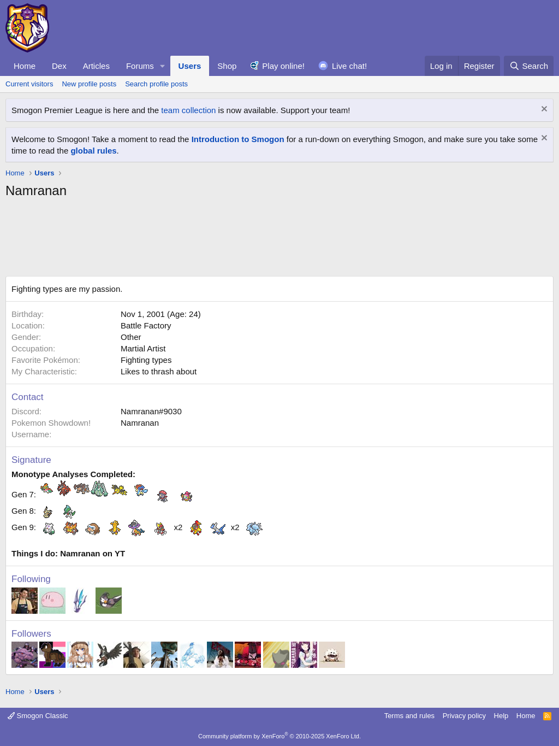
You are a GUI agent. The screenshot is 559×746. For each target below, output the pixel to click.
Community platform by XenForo (279, 736)
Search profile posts (156, 84)
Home (24, 66)
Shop (226, 66)
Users (190, 66)
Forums (140, 66)
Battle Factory (146, 325)
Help (501, 716)
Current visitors (29, 84)
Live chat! (349, 66)
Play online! (283, 66)
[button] (162, 66)
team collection (188, 110)
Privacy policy (464, 716)
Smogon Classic (38, 716)
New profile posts (89, 84)
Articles (96, 66)
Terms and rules (409, 716)
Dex (59, 66)
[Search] (529, 66)
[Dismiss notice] (543, 110)
